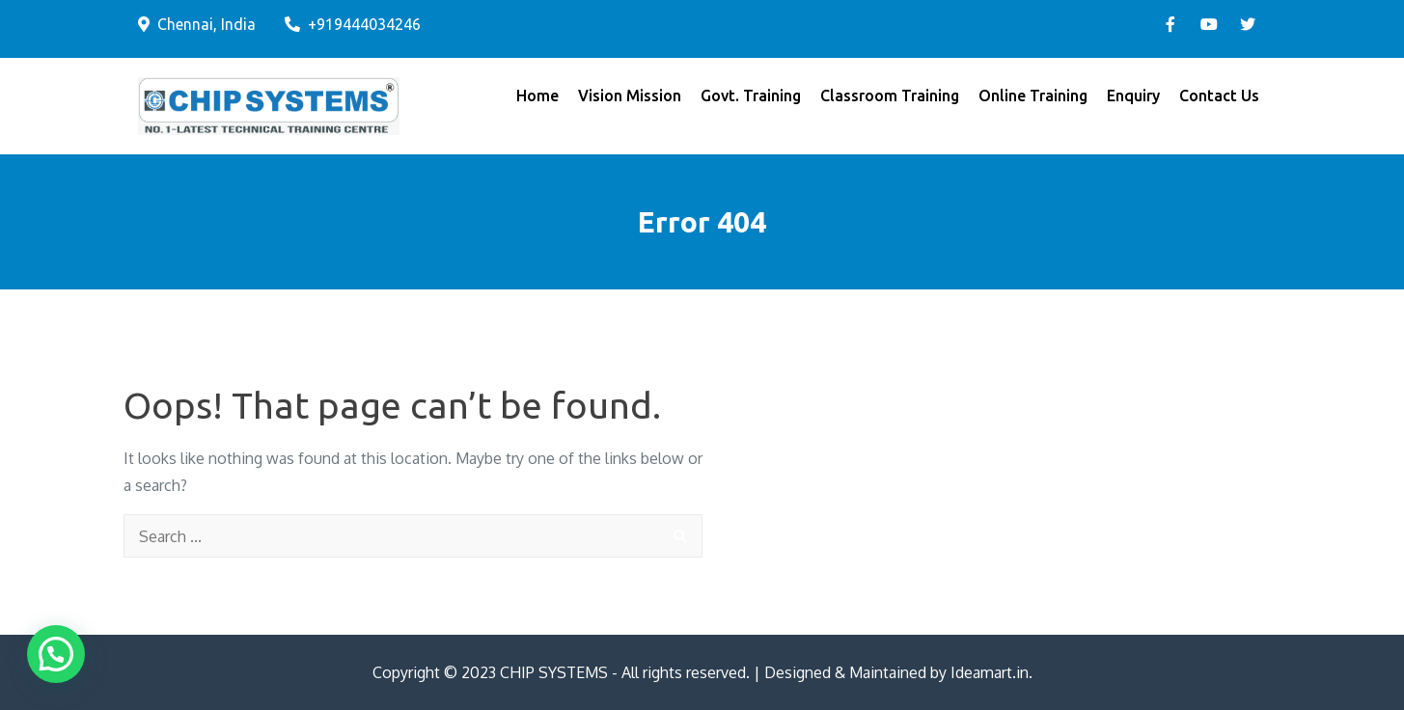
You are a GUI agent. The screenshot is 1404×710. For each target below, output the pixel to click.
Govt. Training (751, 95)
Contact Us (1219, 95)
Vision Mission (629, 95)
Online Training (1032, 95)
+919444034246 (353, 24)
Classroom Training (889, 95)
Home (537, 95)
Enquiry (1133, 95)
